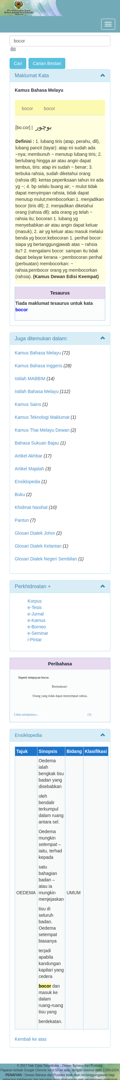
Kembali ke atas (31, 1039)
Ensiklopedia (27, 481)
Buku (20, 494)
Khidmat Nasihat (31, 507)
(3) (90, 714)
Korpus (35, 601)
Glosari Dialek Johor (35, 533)
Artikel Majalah (29, 468)
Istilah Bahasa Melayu (37, 391)
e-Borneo (37, 626)
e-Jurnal (36, 613)
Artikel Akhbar (28, 455)
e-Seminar (38, 633)
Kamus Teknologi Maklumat (42, 417)
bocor (27, 108)
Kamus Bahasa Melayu (38, 352)
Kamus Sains (28, 404)
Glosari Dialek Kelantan (38, 546)
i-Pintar (35, 639)
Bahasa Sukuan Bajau (37, 443)
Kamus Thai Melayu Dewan (42, 430)
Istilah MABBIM (30, 378)
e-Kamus (36, 620)
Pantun (22, 520)
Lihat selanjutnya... (26, 714)
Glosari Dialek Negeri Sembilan (46, 558)
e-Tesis (35, 607)
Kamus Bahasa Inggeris (38, 365)
